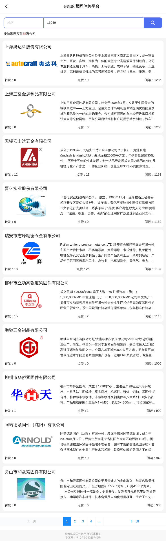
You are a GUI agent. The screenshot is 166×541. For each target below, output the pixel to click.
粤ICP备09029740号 (88, 537)
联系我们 (95, 533)
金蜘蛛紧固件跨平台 (77, 533)
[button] (23, 22)
